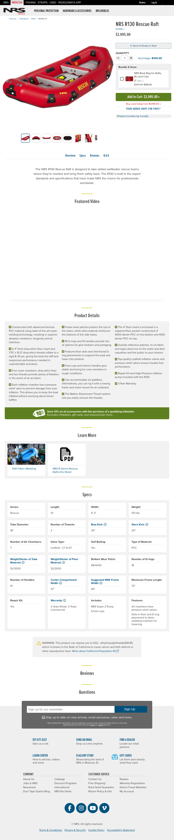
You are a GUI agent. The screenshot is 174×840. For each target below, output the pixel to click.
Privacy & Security (75, 830)
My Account (127, 791)
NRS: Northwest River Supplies (14, 11)
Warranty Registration (132, 783)
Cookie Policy (96, 830)
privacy (93, 725)
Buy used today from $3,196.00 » (143, 103)
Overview (70, 156)
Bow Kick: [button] (99, 524)
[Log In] (158, 2)
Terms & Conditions (50, 830)
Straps (42, 2)
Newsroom (29, 787)
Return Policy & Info (100, 791)
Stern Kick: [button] (140, 524)
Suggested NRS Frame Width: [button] (105, 581)
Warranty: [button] (58, 600)
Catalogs (59, 779)
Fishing (31, 2)
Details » (120, 29)
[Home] (6, 18)
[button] (18, 138)
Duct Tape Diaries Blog (36, 791)
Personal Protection (46, 11)
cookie (100, 725)
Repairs (124, 779)
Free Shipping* (97, 783)
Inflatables (102, 11)
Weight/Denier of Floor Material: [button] (64, 561)
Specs (83, 156)
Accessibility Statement (121, 830)
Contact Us (94, 779)
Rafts (33, 18)
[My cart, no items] (167, 2)
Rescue (17, 2)
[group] (58, 77)
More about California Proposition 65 (95, 651)
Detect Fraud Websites (133, 787)
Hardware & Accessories (77, 11)
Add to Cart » (143, 97)
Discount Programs (65, 783)
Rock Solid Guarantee (101, 787)
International (61, 787)
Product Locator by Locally (132, 116)
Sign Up (130, 709)
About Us (28, 779)
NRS (5, 2)
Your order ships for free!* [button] (143, 109)
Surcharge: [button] (143, 58)
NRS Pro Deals (62, 791)
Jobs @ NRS (30, 783)
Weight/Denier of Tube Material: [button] (23, 561)
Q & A (106, 156)
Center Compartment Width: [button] (64, 581)
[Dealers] (145, 2)
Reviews (94, 156)
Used (52, 2)
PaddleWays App (69, 2)
